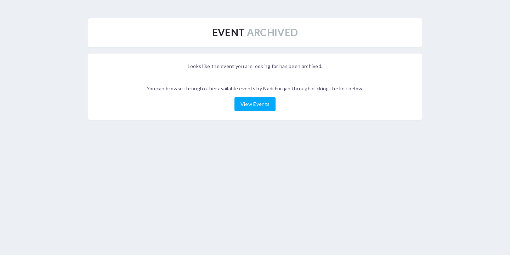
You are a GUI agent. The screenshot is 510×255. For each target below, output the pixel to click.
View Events (255, 104)
